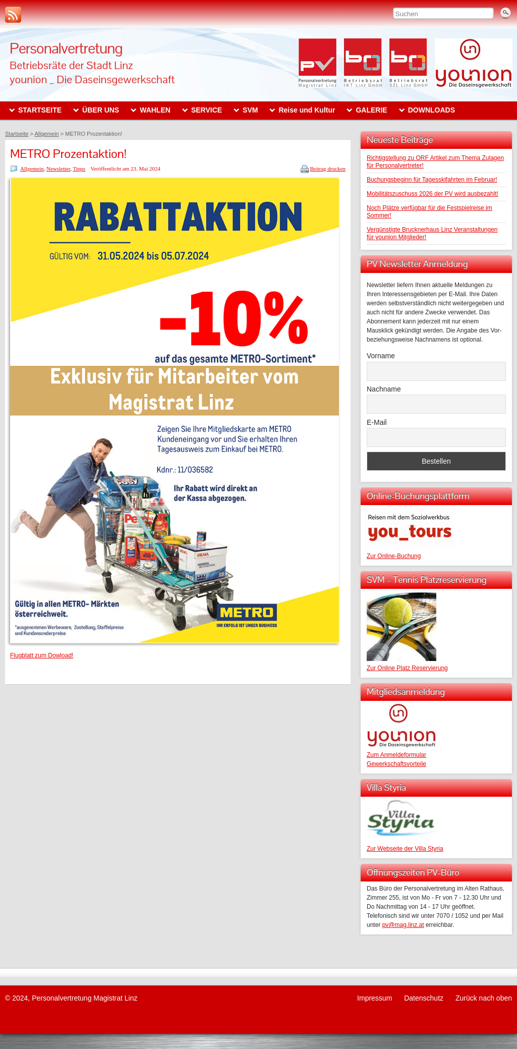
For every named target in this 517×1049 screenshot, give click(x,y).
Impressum (374, 998)
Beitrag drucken (328, 168)
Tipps (79, 168)
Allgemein (31, 168)
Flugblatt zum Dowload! (41, 655)
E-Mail (377, 422)
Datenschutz (423, 998)
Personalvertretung (66, 48)
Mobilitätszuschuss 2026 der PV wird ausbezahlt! (432, 193)
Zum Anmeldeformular (396, 754)
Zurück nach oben (483, 998)
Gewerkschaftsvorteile (396, 763)
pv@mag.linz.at (403, 924)
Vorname (381, 356)
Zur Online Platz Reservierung (407, 668)
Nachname (384, 389)
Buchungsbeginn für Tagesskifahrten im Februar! (432, 179)
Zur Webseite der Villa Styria (405, 848)
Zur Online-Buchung (394, 556)
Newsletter (58, 168)
